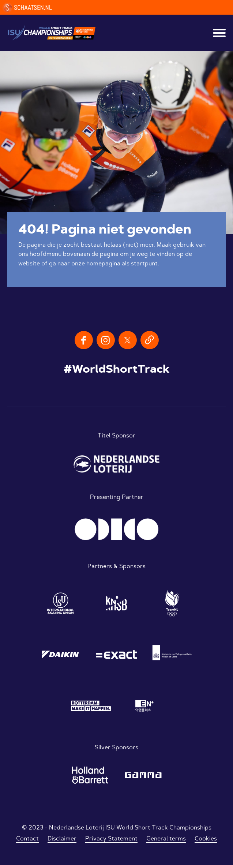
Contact (27, 839)
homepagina (103, 264)
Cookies (206, 839)
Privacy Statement (111, 839)
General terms (166, 839)
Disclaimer (62, 839)
